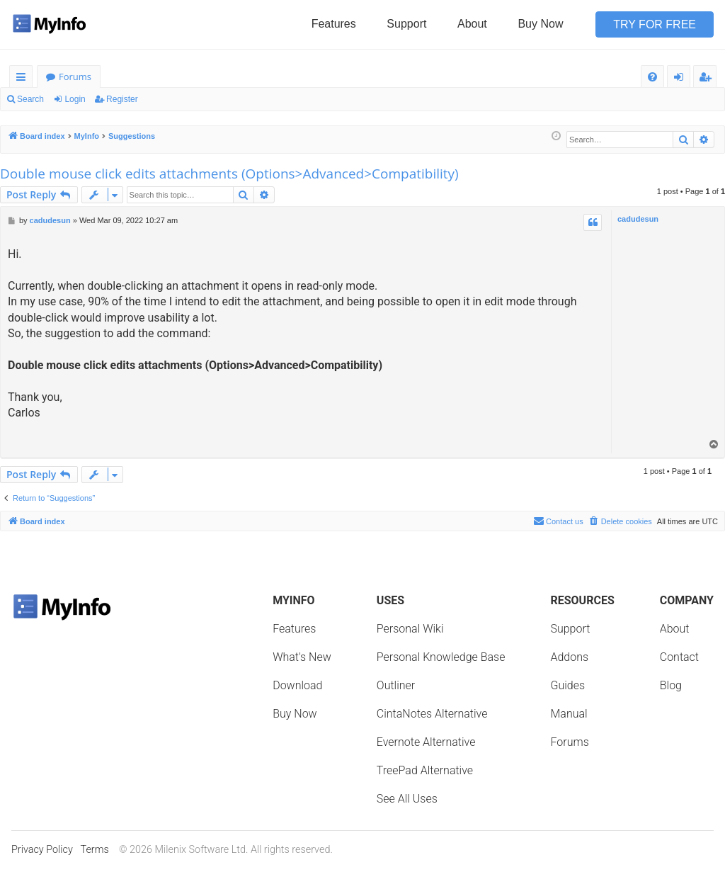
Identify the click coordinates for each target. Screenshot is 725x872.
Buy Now (540, 24)
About (472, 24)
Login (74, 99)
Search (30, 99)
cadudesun (637, 219)
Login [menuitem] (681, 79)
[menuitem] (652, 77)
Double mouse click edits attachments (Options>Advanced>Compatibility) (229, 173)
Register (122, 99)
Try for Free (654, 24)
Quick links (24, 79)
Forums (75, 76)
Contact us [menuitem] (558, 521)
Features (334, 24)
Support (406, 24)
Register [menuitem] (708, 79)
